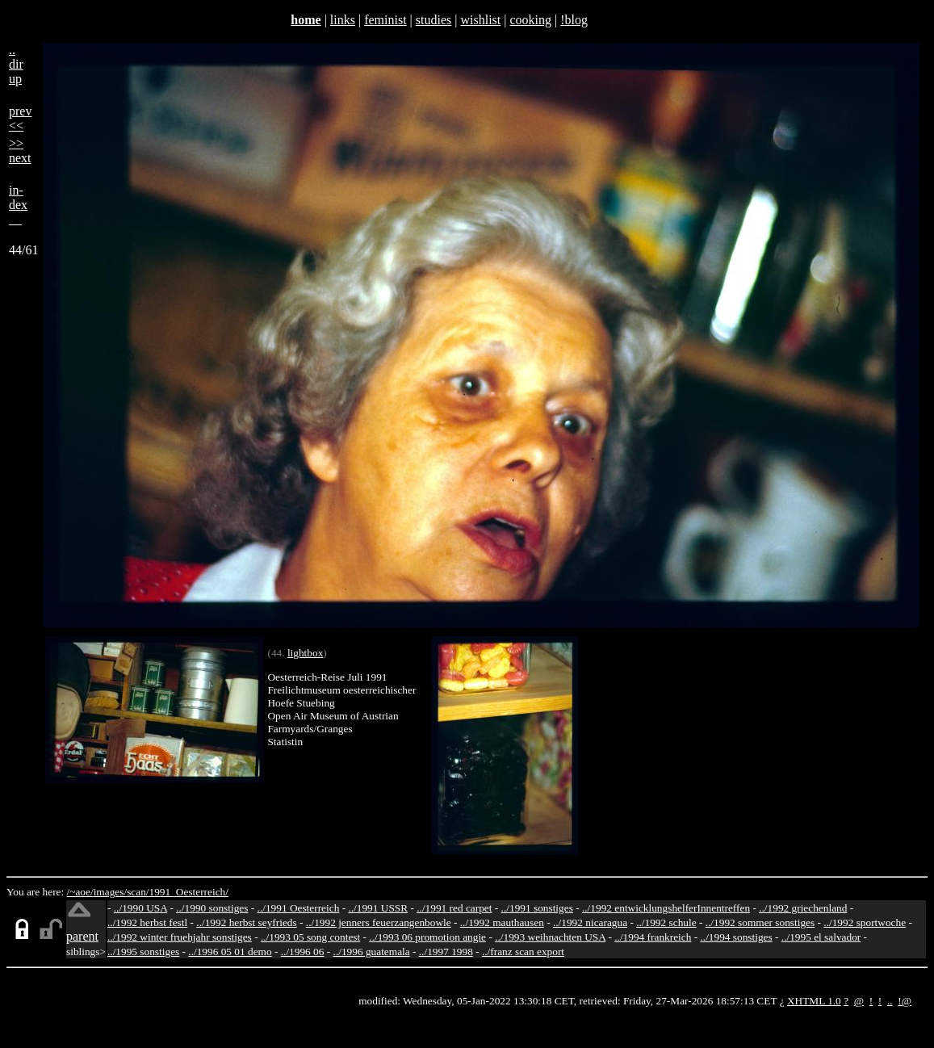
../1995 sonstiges (143, 951)
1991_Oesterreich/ (188, 892)
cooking (530, 20)
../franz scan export (523, 951)
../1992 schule (666, 922)
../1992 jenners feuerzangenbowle (378, 922)
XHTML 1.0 (814, 1001)
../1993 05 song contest (310, 937)
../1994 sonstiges (736, 937)
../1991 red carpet (454, 908)
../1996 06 (303, 951)
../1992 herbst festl (147, 922)
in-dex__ (18, 204)
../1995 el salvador (821, 937)
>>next (20, 150)
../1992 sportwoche (864, 922)
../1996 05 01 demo (229, 951)
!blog (574, 20)
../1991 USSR (378, 908)
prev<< (20, 118)
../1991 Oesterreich (299, 908)
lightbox (305, 653)
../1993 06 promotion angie (427, 937)
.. (890, 1001)
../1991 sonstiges (537, 908)
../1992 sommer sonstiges (760, 922)
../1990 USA (140, 908)
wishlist (480, 20)
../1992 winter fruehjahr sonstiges (179, 937)
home (305, 20)
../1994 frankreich (652, 937)
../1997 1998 (446, 951)
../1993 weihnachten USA (550, 937)
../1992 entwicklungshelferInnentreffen (666, 908)
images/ (110, 892)
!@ (904, 1001)
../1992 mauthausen (502, 922)
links (342, 20)
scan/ (138, 892)
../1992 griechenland (803, 908)
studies (433, 20)
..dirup (16, 64)
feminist (385, 20)
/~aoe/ (80, 892)
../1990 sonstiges (212, 908)
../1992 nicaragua (590, 922)
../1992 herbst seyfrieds (246, 922)
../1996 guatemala (371, 951)
